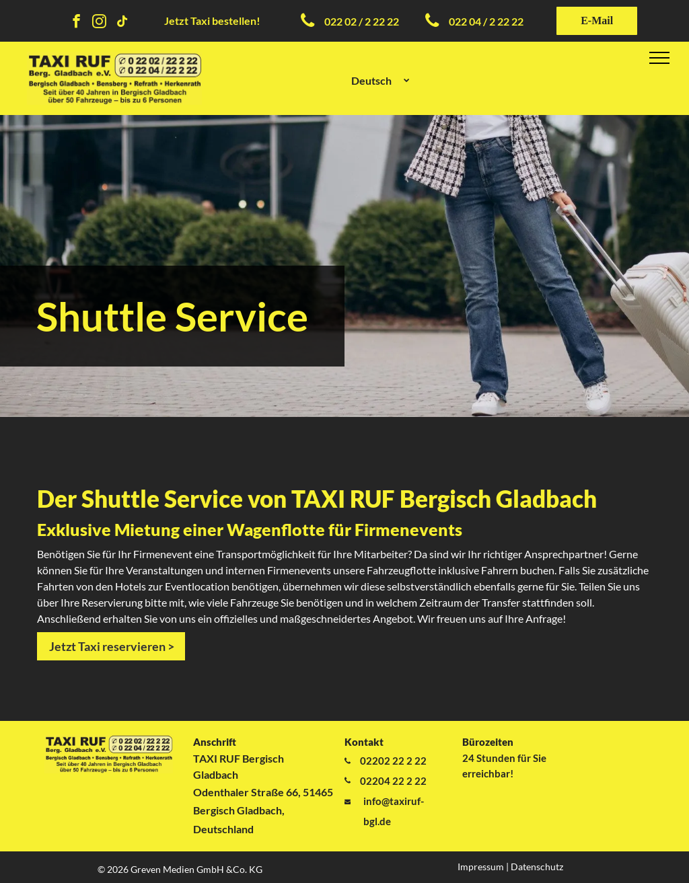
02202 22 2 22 (393, 761)
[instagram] (99, 23)
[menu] (659, 57)
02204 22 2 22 (393, 781)
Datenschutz (537, 866)
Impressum (481, 866)
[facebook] (76, 23)
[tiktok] (122, 23)
